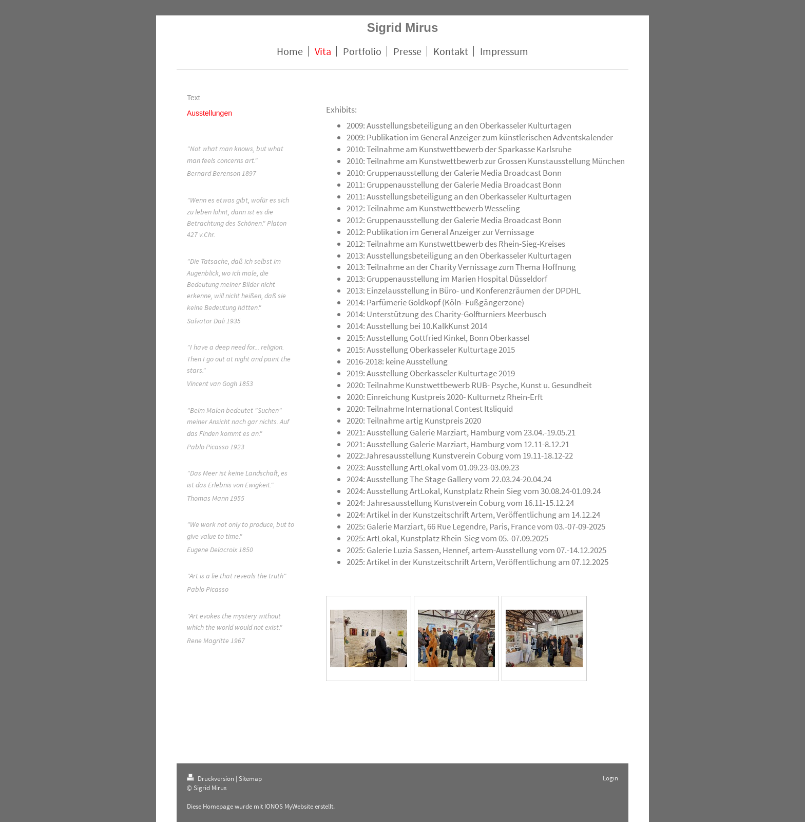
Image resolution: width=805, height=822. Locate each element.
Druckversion (211, 778)
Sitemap (250, 778)
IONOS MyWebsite (288, 806)
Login (610, 778)
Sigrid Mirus (402, 27)
